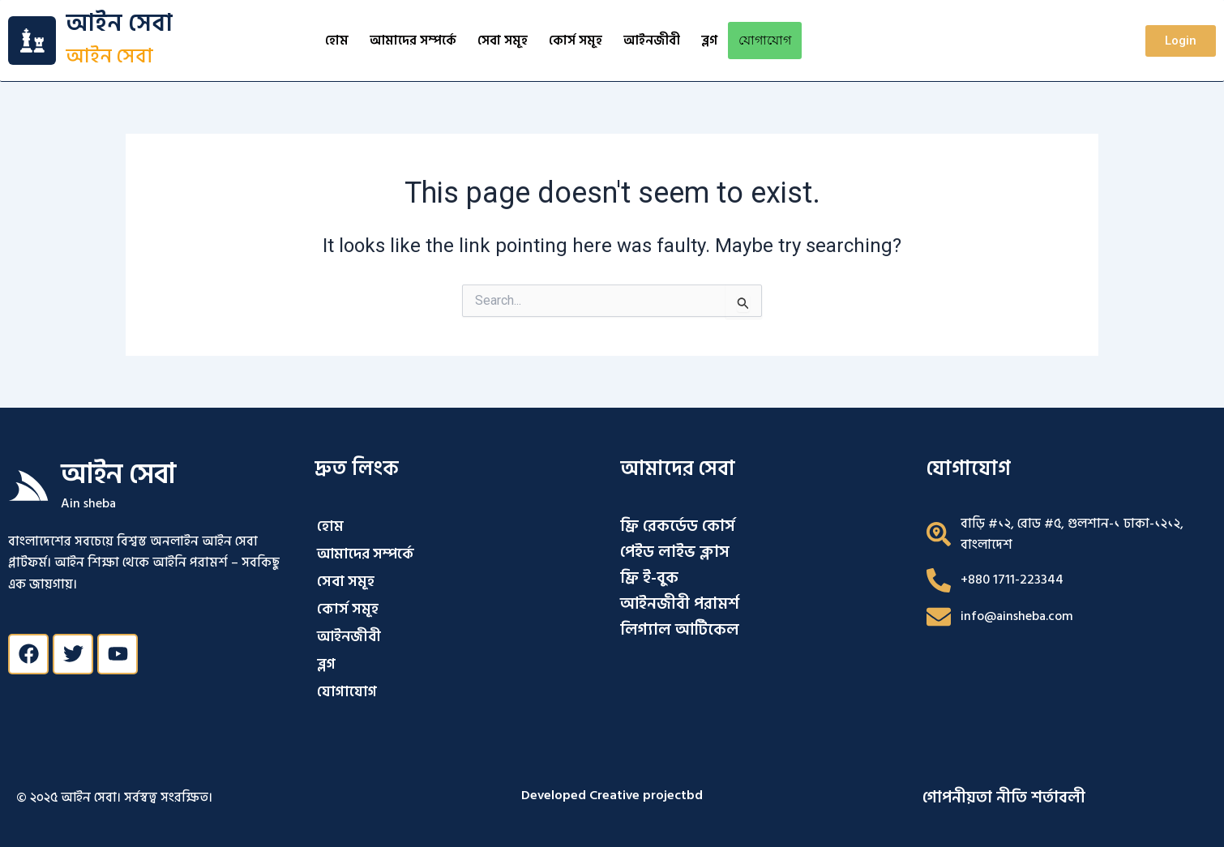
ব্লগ (709, 40)
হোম (337, 40)
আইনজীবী (651, 40)
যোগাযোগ (764, 40)
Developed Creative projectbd (612, 795)
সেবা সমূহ (502, 40)
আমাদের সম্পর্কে (413, 40)
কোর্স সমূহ (575, 40)
